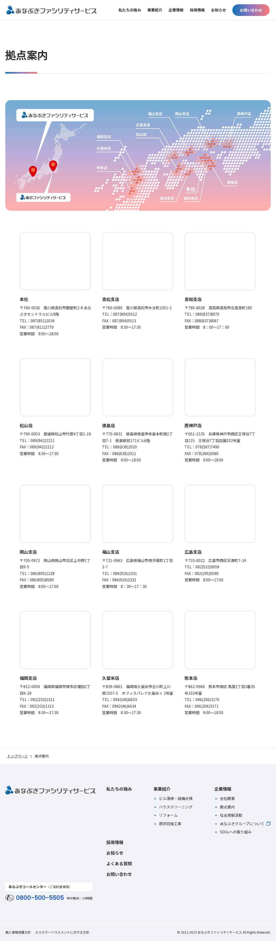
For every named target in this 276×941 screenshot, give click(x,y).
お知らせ (218, 10)
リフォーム (168, 815)
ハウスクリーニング (176, 806)
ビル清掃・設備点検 (176, 798)
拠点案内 (227, 806)
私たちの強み (130, 10)
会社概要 (227, 798)
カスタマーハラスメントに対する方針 (62, 932)
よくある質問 (119, 863)
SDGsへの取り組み (236, 831)
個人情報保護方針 (18, 932)
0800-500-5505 (40, 898)
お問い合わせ (251, 10)
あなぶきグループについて (245, 823)
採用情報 (197, 10)
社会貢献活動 (231, 815)
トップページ (17, 756)
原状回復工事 (170, 823)
